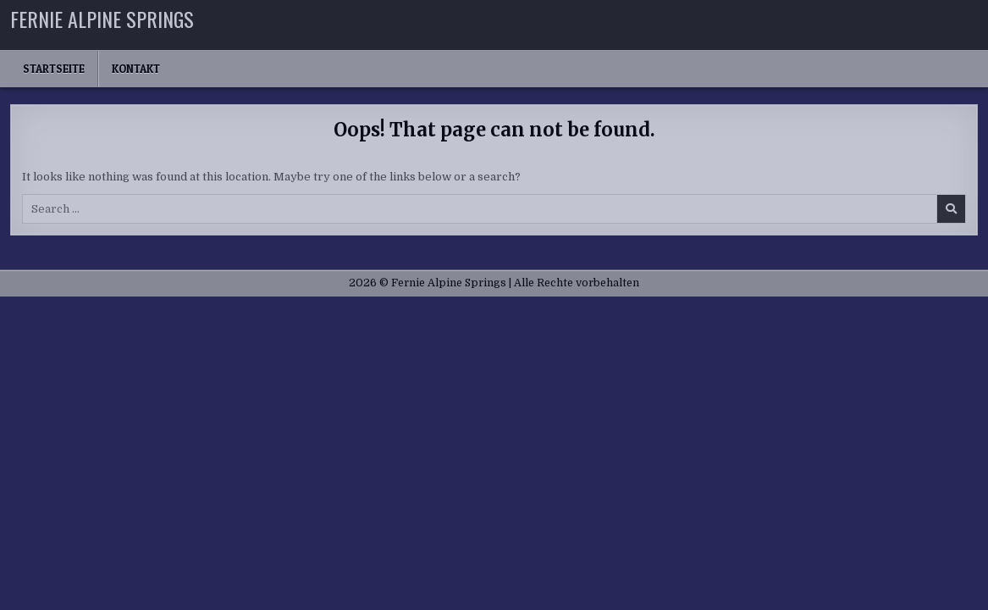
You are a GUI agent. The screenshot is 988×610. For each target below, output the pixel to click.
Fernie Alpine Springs (102, 18)
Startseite (54, 68)
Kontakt (136, 68)
